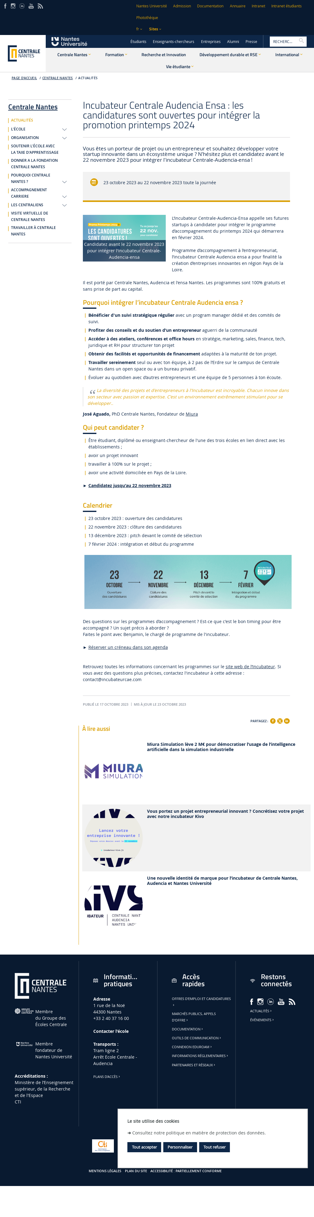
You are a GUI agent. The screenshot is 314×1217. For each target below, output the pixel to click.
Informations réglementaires (200, 1056)
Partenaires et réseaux (194, 1065)
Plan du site (136, 1171)
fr (137, 29)
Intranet (258, 6)
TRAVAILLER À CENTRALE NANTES (33, 231)
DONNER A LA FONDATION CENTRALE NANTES (34, 163)
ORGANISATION (25, 137)
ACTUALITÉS (88, 78)
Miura (192, 414)
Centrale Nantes (57, 78)
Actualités (261, 1011)
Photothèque (147, 17)
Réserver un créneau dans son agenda (128, 647)
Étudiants (138, 41)
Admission (182, 6)
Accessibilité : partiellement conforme (186, 1171)
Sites (153, 29)
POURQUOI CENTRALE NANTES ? (30, 178)
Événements (262, 1020)
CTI (18, 1102)
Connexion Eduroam (192, 1047)
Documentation (210, 6)
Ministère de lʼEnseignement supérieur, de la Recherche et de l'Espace (44, 1088)
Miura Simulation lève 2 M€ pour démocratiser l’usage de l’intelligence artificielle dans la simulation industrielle (221, 747)
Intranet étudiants (286, 6)
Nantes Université (151, 6)
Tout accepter (144, 1147)
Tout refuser (215, 1147)
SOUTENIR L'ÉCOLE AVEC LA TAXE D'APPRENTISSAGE (35, 149)
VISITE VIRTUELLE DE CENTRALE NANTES (29, 216)
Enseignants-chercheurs (173, 41)
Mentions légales (105, 1171)
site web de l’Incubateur (250, 666)
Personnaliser (180, 1147)
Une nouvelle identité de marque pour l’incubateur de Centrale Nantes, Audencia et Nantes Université (222, 881)
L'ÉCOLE (18, 129)
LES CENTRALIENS (27, 205)
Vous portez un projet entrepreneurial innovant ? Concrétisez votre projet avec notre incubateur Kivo (225, 814)
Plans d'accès (107, 1077)
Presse (251, 41)
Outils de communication (197, 1038)
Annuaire (238, 6)
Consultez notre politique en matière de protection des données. (199, 1133)
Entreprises (211, 41)
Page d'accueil (24, 78)
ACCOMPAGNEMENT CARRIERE (29, 193)
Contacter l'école (111, 1031)
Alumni (233, 41)
